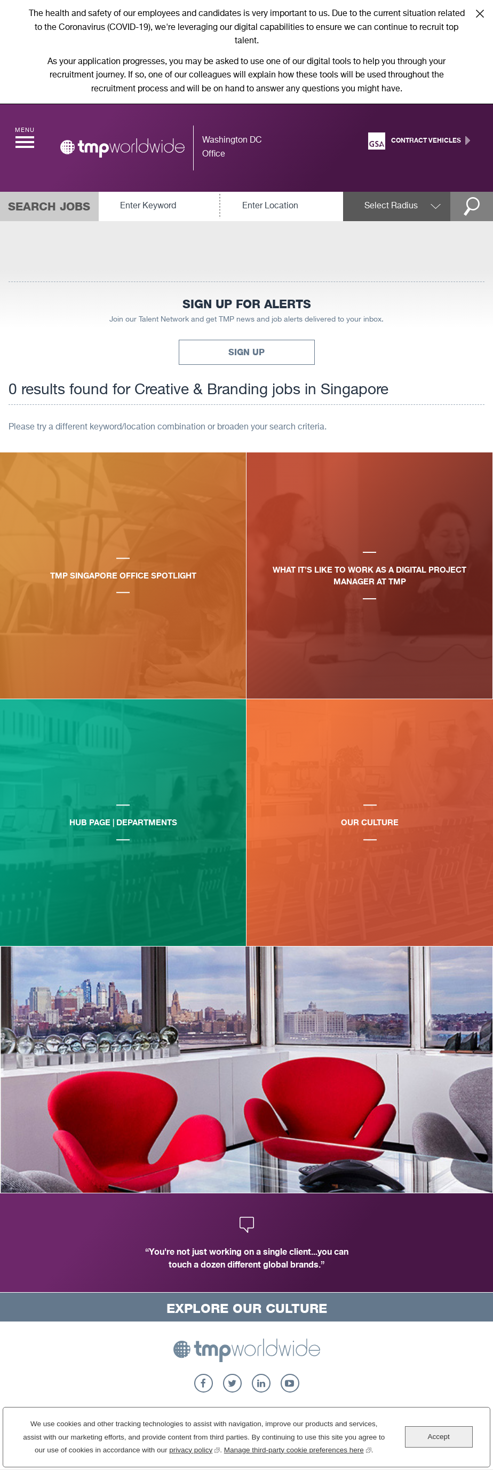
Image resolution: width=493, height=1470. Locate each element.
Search (471, 206)
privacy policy (194, 1449)
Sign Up (246, 352)
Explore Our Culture (246, 1308)
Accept (438, 1437)
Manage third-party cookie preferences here (297, 1449)
